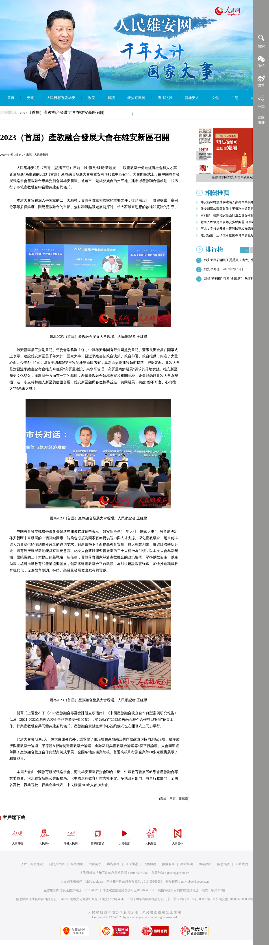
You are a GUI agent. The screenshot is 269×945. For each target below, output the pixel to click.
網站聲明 (186, 864)
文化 (215, 98)
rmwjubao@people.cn (195, 881)
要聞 (30, 98)
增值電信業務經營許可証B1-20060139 (128, 890)
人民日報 (17, 835)
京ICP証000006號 (198, 899)
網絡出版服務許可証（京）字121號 (160, 899)
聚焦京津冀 (136, 98)
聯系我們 (241, 864)
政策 (91, 98)
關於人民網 (57, 864)
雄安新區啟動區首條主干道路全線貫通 (227, 209)
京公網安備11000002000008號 (233, 899)
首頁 (10, 98)
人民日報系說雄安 (61, 98)
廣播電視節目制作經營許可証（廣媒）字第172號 (191, 890)
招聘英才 (95, 864)
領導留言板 (97, 835)
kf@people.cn (94, 881)
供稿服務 (150, 864)
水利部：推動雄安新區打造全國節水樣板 (229, 215)
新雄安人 (192, 98)
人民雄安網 (41, 154)
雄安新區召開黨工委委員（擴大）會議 (230, 260)
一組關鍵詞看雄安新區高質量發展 (232, 177)
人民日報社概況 (32, 864)
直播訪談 (165, 98)
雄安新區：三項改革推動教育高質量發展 (229, 235)
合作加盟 (131, 864)
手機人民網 (71, 835)
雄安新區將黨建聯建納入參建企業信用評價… (232, 202)
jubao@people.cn (178, 873)
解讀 (111, 98)
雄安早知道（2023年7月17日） (225, 269)
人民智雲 (151, 835)
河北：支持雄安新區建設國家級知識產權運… (232, 228)
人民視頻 (124, 835)
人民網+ (44, 835)
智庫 (122, 114)
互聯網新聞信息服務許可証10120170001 (71, 890)
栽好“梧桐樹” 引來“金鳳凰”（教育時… (230, 278)
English (144, 114)
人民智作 (177, 835)
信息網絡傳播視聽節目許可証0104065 (42, 899)
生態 (235, 98)
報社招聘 (76, 864)
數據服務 (168, 864)
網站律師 (205, 864)
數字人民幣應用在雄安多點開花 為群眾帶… (231, 222)
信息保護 (223, 864)
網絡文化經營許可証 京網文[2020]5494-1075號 (102, 899)
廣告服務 (113, 864)
